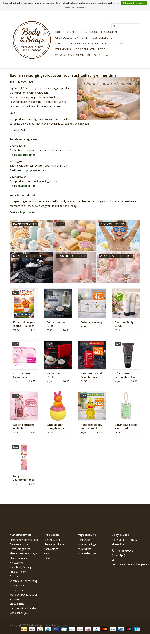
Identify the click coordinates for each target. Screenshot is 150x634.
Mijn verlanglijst (87, 553)
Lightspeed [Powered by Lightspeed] (62, 625)
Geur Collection (67, 37)
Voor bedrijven (84, 49)
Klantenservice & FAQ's (23, 553)
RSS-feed (49, 558)
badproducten (26, 154)
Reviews (103, 49)
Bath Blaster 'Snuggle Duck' (56, 426)
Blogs (91, 55)
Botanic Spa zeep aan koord (126, 426)
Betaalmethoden (19, 544)
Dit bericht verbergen (134, 3)
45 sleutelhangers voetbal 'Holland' (24, 324)
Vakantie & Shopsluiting (23, 581)
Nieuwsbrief (17, 562)
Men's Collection (67, 43)
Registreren (84, 539)
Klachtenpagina (19, 558)
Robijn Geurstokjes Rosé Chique (23, 478)
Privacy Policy (18, 571)
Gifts (85, 37)
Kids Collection (103, 37)
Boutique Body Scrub (124, 324)
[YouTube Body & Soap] (131, 513)
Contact (105, 55)
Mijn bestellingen (88, 544)
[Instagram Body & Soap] (137, 513)
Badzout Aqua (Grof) (56, 324)
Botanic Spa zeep (92, 322)
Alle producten (52, 539)
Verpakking (63, 49)
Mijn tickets (84, 549)
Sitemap (14, 576)
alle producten (27, 212)
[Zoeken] (125, 26)
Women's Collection (69, 55)
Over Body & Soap (21, 567)
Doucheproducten (103, 32)
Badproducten (76, 32)
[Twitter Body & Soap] (118, 513)
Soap (120, 43)
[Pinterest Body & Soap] (124, 513)
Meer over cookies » (75, 7)
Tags (47, 553)
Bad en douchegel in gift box (24, 426)
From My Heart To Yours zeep (22, 375)
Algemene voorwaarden (24, 539)
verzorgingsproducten (31, 170)
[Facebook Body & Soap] (111, 513)
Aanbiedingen (52, 549)
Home (59, 32)
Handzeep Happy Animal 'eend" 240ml (91, 426)
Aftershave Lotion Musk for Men (125, 375)
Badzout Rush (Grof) (55, 375)
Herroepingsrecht (20, 549)
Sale (86, 43)
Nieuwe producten (54, 544)
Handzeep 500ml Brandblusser (91, 375)
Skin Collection (103, 43)
